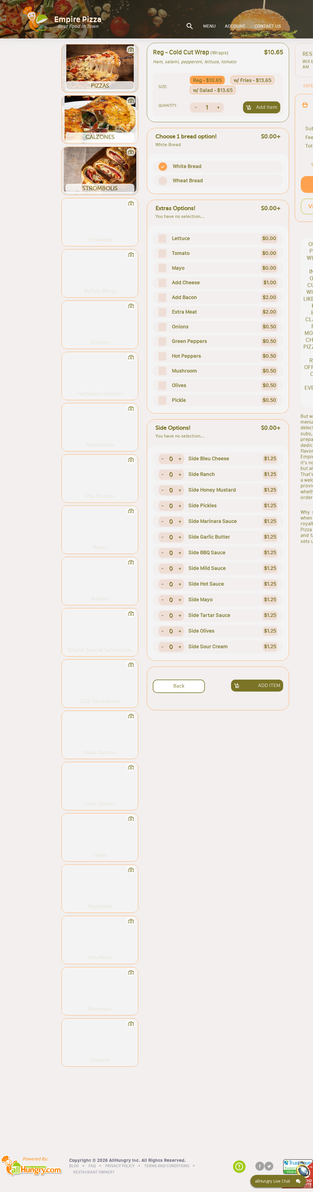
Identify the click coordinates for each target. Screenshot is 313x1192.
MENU (209, 26)
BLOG (74, 1166)
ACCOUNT (235, 26)
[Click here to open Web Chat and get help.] (278, 1181)
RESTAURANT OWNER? (93, 1172)
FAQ (92, 1166)
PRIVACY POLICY (120, 1166)
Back (178, 686)
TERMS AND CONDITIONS (166, 1166)
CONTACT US (267, 26)
